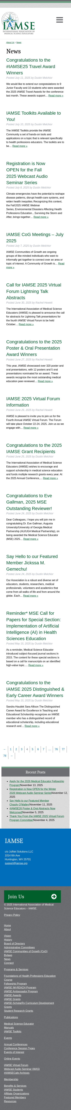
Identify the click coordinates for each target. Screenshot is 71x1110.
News (18, 42)
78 (4, 755)
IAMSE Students (13, 1089)
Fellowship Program (15, 983)
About (7, 929)
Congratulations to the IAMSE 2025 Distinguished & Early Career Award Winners (35, 689)
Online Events (12, 1058)
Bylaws (8, 955)
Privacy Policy (12, 915)
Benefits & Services (15, 1085)
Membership (11, 1079)
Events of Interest (14, 1052)
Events (8, 1038)
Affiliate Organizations (16, 1093)
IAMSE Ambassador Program (21, 991)
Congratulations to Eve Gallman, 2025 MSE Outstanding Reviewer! (29, 502)
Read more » (55, 95)
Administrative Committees (19, 947)
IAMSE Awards (12, 995)
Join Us (32, 897)
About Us (10, 42)
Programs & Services (16, 969)
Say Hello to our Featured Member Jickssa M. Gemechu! (32, 563)
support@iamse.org (16, 863)
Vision (7, 935)
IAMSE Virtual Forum (16, 1065)
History (8, 939)
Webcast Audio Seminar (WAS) (22, 1069)
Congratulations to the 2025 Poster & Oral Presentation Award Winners (34, 348)
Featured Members (15, 1097)
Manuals (9, 1027)
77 (63, 749)
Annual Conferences (15, 1044)
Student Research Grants (18, 1010)
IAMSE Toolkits (12, 1031)
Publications (11, 1017)
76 (56, 749)
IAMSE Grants (12, 999)
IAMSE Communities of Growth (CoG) (25, 951)
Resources (10, 1101)
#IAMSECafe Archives (16, 1073)
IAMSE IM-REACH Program (20, 987)
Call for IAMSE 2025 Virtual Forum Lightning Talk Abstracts (33, 291)
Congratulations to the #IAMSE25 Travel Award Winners (30, 66)
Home (7, 925)
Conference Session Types (19, 1048)
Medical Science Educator (19, 1023)
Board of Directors (14, 943)
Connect (9, 963)
